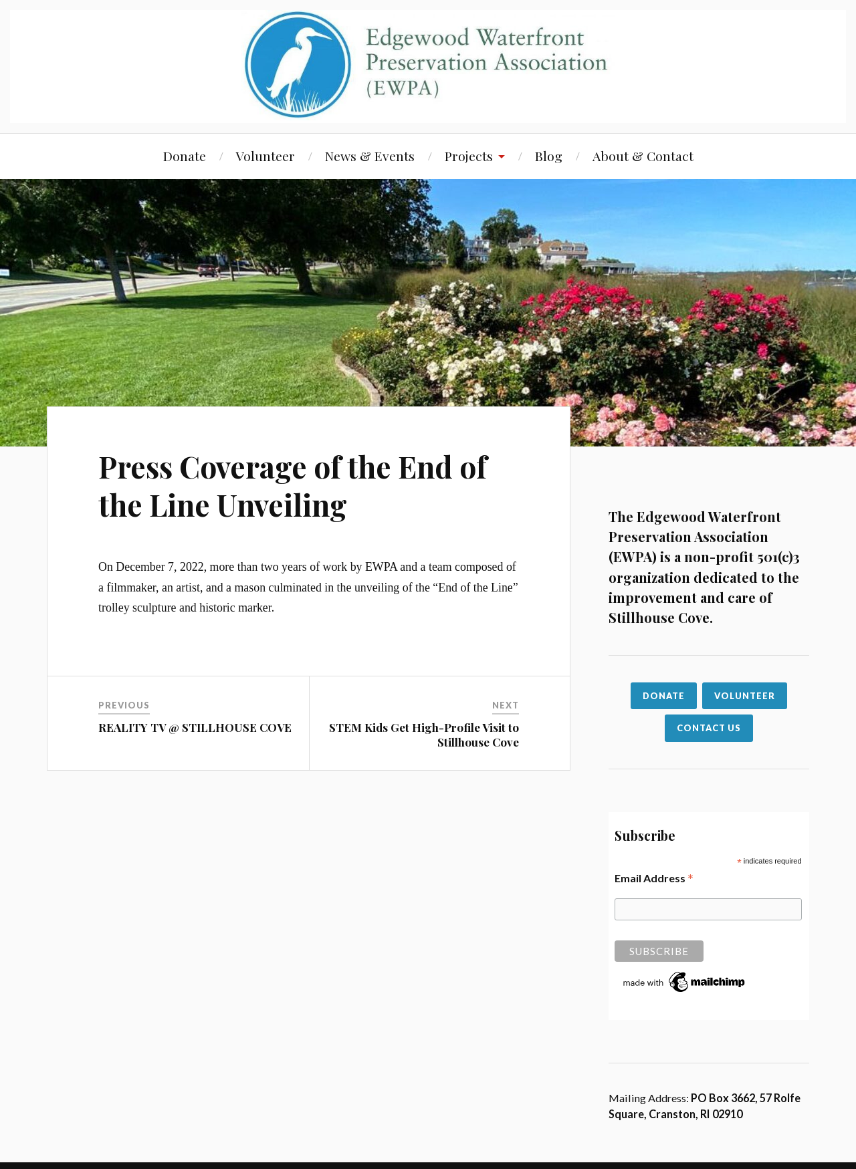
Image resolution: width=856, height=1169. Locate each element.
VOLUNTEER (744, 695)
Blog (548, 155)
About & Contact (643, 155)
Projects (469, 155)
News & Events (370, 155)
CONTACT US (709, 728)
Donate (184, 155)
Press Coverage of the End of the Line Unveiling (292, 485)
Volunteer (265, 155)
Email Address (654, 878)
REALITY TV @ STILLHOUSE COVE (195, 727)
